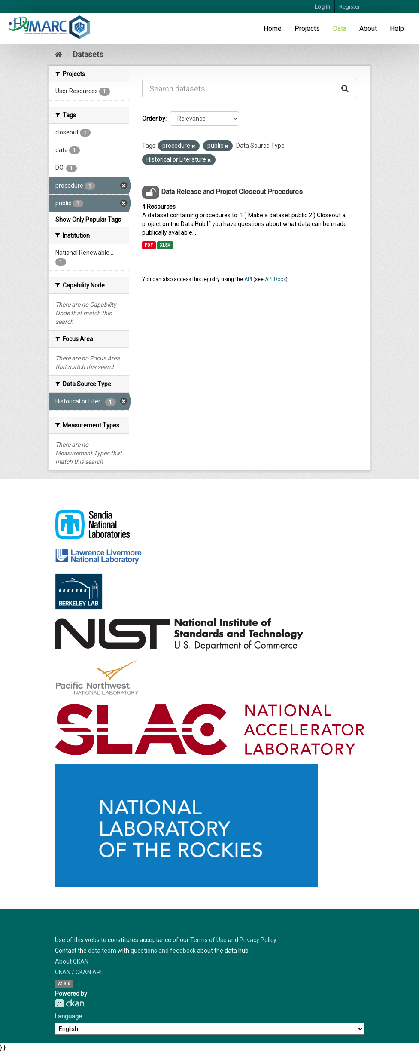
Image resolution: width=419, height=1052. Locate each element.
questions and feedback (163, 950)
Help (397, 28)
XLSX (165, 245)
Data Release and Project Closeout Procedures (232, 192)
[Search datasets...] (238, 88)
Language (68, 1016)
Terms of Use (208, 939)
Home (273, 28)
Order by (153, 118)
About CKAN (71, 961)
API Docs (275, 279)
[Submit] (345, 88)
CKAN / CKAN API (78, 972)
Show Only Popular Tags (88, 219)
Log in (322, 6)
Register (349, 6)
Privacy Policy (258, 939)
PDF (149, 245)
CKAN (69, 1003)
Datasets (88, 54)
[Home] (58, 54)
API (248, 279)
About (368, 28)
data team (102, 950)
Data (339, 28)
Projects (307, 28)
